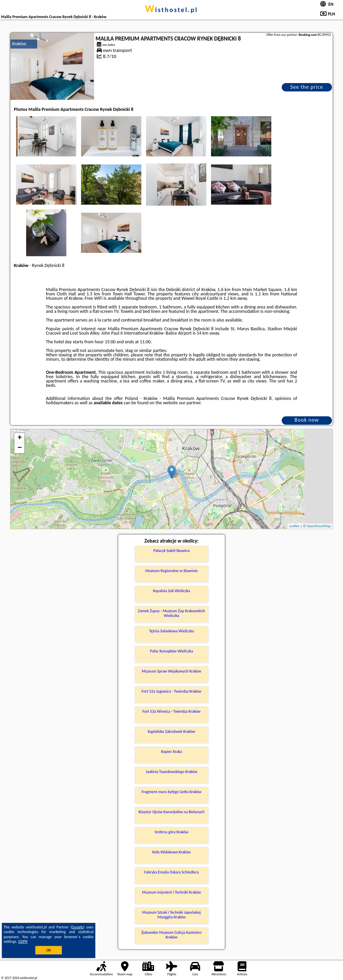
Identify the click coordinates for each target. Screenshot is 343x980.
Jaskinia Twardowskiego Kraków (171, 771)
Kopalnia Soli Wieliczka (171, 590)
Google (77, 927)
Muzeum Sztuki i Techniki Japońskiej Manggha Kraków (171, 914)
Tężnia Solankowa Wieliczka (171, 631)
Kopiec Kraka (171, 751)
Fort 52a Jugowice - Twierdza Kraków (171, 691)
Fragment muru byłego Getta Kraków (172, 791)
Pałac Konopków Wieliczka (171, 651)
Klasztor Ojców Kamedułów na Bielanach (171, 812)
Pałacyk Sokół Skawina (171, 550)
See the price (306, 87)
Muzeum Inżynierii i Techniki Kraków (171, 892)
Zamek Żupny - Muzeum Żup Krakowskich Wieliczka (171, 613)
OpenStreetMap (319, 526)
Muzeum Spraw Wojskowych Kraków (171, 671)
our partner (189, 403)
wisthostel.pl (171, 10)
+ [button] (19, 438)
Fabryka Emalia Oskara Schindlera (171, 872)
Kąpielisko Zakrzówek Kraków (171, 731)
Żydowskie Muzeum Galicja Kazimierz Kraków (171, 934)
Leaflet (294, 526)
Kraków (19, 44)
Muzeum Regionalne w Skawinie (171, 570)
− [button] (19, 448)
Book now (306, 420)
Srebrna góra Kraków (172, 832)
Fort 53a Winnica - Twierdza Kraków (171, 711)
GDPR (22, 941)
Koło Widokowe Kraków (171, 852)
